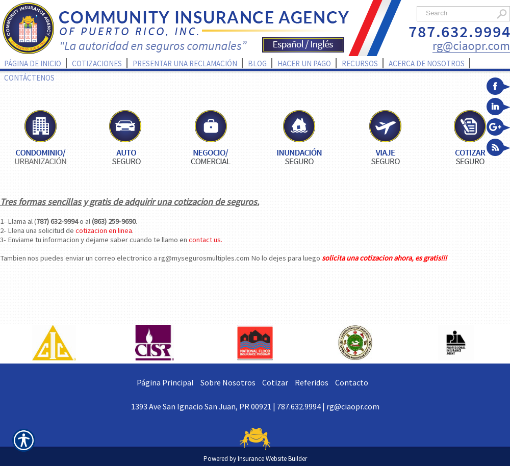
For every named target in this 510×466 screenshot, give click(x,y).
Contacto (351, 382)
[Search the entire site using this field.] (458, 13)
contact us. (205, 239)
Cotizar (275, 382)
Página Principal (165, 382)
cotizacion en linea (103, 230)
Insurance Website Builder (272, 458)
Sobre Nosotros (228, 382)
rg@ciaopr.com (352, 406)
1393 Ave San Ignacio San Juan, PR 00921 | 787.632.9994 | (228, 406)
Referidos (311, 382)
